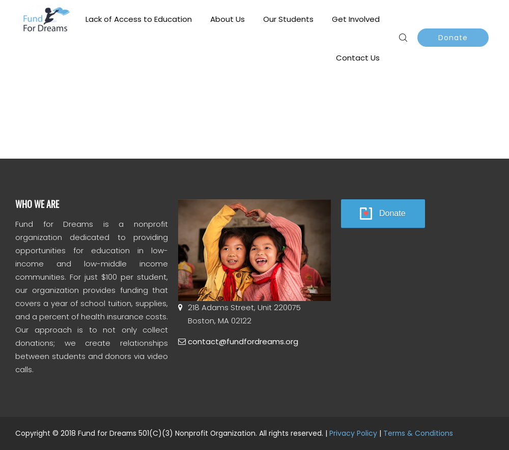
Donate (453, 38)
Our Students (288, 19)
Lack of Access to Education (139, 19)
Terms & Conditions (418, 433)
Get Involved (356, 19)
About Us (227, 19)
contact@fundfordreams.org (243, 341)
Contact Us (358, 57)
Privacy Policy (353, 433)
